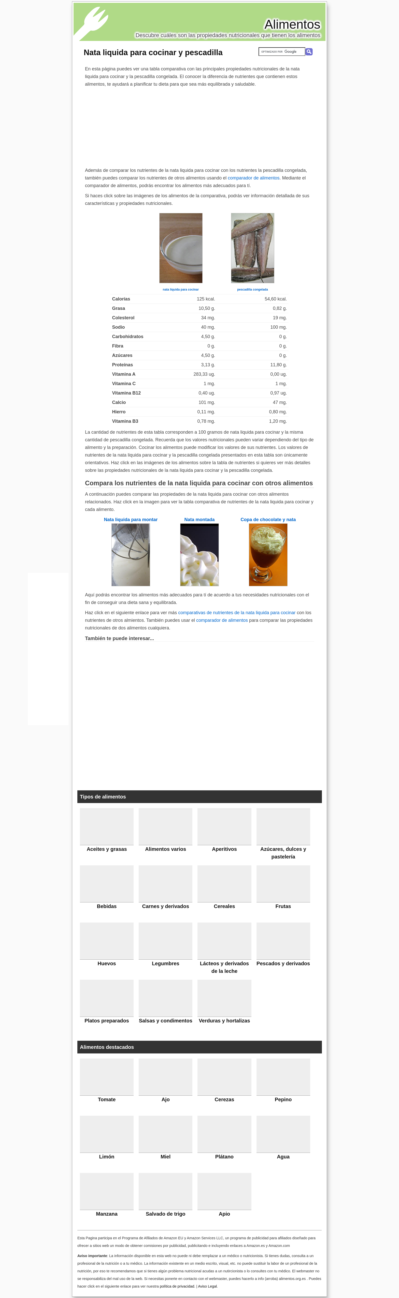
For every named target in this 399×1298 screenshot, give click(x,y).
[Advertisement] (199, 126)
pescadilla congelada (252, 289)
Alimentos (292, 24)
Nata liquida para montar (131, 519)
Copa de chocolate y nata (268, 519)
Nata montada (199, 519)
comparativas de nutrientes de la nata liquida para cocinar (236, 612)
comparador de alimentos (253, 177)
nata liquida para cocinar (181, 289)
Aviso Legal (207, 1286)
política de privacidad (177, 1286)
